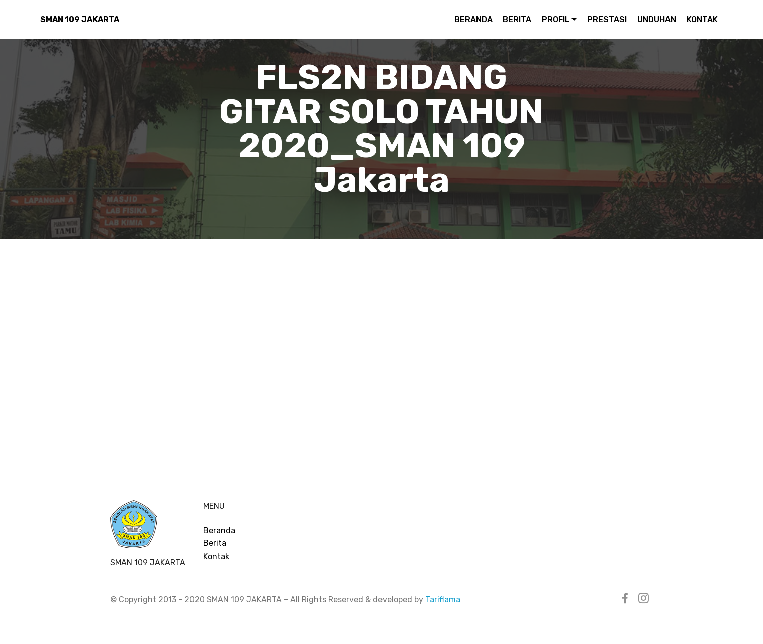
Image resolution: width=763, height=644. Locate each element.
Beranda (219, 530)
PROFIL (555, 19)
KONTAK (702, 19)
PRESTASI (607, 19)
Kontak (216, 556)
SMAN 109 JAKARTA (79, 19)
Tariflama (442, 599)
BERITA (517, 19)
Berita (214, 543)
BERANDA (473, 19)
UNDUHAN (656, 19)
